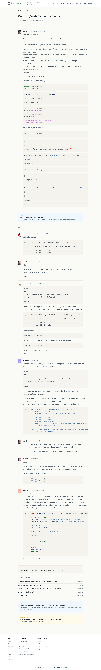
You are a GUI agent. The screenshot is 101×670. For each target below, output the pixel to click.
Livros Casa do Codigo (26, 654)
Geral (58, 3)
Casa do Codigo (43, 646)
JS (81, 3)
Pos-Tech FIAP (23, 651)
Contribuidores (58, 667)
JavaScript (11, 654)
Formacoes (22, 644)
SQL (77, 3)
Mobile (72, 3)
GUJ (19, 11)
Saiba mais (49, 667)
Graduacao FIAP (24, 649)
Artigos (21, 646)
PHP (85, 3)
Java (53, 3)
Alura (39, 641)
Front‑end (64, 3)
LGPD (65, 667)
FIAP (39, 644)
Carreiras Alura (23, 641)
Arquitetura (11, 662)
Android (90, 3)
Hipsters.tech (42, 649)
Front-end (11, 646)
